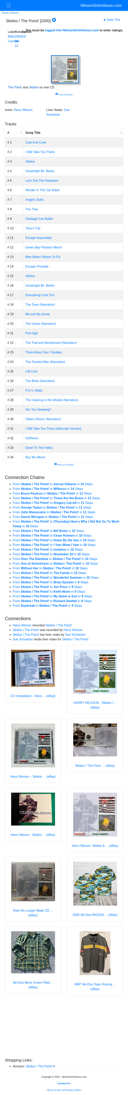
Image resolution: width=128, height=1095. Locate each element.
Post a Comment (64, 465)
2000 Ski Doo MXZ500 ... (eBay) (95, 914)
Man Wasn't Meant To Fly (42, 257)
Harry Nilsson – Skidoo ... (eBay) (33, 776)
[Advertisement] (64, 1027)
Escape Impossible (38, 237)
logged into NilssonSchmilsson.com (72, 30)
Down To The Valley (39, 447)
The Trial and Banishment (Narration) (51, 342)
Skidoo (34, 87)
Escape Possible (36, 266)
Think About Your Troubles (43, 352)
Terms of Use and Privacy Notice (64, 1090)
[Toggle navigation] (8, 5)
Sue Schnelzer (75, 634)
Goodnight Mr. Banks (39, 171)
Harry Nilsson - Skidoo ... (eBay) (33, 834)
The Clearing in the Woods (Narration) (51, 400)
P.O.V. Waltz (33, 390)
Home (5, 12)
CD (24, 36)
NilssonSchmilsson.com (101, 5)
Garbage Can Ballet (39, 218)
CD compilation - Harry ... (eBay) (32, 696)
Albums (15, 12)
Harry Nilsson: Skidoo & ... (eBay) (95, 845)
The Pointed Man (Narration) (45, 362)
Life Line (31, 371)
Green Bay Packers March (43, 247)
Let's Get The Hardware (41, 180)
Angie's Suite (34, 199)
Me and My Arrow (37, 314)
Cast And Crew (35, 142)
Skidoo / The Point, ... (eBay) (95, 765)
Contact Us (64, 1083)
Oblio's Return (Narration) (43, 419)
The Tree (31, 209)
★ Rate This (111, 19)
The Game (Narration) (40, 323)
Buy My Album (35, 457)
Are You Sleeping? (38, 409)
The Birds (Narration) (39, 381)
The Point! (15, 87)
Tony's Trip (32, 228)
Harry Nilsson (23, 110)
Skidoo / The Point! (58, 625)
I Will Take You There (40, 152)
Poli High (31, 333)
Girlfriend (31, 438)
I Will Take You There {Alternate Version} (53, 428)
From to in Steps (53, 484)
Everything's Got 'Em (39, 295)
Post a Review (64, 94)
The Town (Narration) (40, 304)
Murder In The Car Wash (42, 190)
